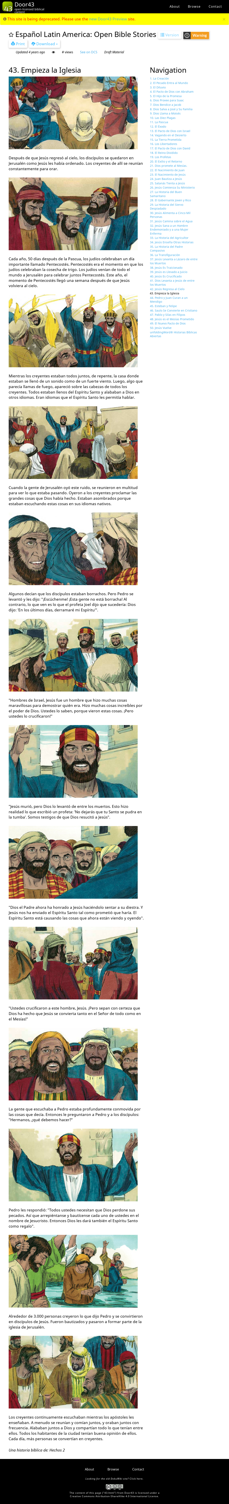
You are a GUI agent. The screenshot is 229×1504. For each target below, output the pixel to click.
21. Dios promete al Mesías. (168, 166)
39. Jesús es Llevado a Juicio (168, 272)
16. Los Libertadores (163, 144)
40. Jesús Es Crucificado (166, 276)
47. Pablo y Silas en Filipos (167, 315)
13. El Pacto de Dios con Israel (170, 131)
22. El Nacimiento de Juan (167, 170)
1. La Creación (159, 78)
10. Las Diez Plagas (163, 118)
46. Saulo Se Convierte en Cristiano (173, 310)
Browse (194, 6)
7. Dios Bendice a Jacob (165, 105)
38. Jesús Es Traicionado (166, 268)
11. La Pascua (159, 122)
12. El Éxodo (158, 126)
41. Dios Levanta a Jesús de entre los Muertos (172, 283)
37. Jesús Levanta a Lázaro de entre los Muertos (174, 261)
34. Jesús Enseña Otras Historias (172, 242)
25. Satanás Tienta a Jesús (167, 183)
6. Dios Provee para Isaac (167, 100)
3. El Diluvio (158, 87)
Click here (136, 1478)
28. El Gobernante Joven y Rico (170, 200)
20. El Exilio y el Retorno (166, 161)
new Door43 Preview (108, 19)
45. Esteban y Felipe (163, 306)
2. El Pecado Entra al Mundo (169, 83)
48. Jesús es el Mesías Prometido (172, 319)
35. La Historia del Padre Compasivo (166, 249)
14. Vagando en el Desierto (168, 135)
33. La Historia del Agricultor (169, 238)
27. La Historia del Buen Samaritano (166, 194)
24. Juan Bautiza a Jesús (166, 179)
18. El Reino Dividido (164, 153)
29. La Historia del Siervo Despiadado (166, 207)
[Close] (224, 19)
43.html (109, 1493)
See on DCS (88, 52)
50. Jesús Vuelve (161, 328)
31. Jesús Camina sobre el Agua (171, 221)
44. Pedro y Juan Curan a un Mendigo (169, 300)
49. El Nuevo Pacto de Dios (168, 323)
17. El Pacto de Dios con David (170, 148)
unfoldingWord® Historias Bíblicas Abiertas (173, 334)
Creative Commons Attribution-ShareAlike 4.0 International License (114, 1496)
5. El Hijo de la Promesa (166, 96)
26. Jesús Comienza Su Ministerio (172, 187)
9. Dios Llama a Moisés (165, 113)
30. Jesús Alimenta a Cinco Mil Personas (170, 215)
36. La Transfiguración (165, 255)
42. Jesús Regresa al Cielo (167, 289)
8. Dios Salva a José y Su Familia (171, 109)
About (175, 6)
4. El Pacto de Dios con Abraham (172, 91)
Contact (215, 6)
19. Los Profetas (160, 157)
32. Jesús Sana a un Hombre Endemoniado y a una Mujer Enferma (169, 229)
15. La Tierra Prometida (165, 140)
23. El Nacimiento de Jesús (168, 174)
